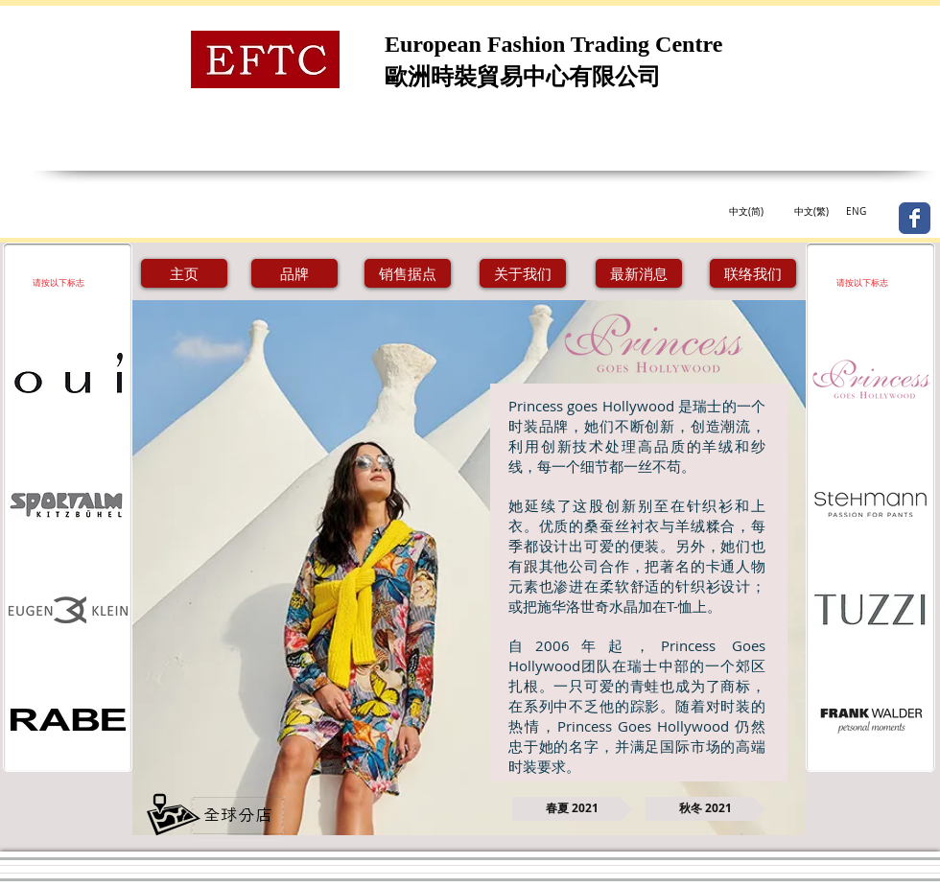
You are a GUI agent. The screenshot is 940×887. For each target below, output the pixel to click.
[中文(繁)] (811, 212)
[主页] (184, 273)
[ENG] (855, 212)
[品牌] (294, 273)
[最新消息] (639, 273)
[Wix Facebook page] (914, 218)
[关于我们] (523, 273)
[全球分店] (238, 815)
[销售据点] (407, 273)
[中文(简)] (746, 212)
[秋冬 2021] (705, 809)
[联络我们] (753, 273)
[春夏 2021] (572, 809)
